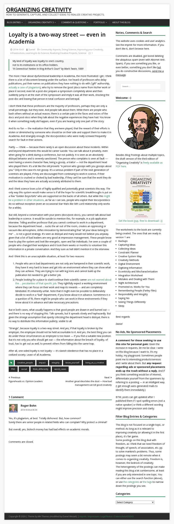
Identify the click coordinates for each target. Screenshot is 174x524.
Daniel (32, 49)
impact (42, 362)
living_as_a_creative (94, 362)
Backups (123, 241)
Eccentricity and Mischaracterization (138, 271)
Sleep (121, 305)
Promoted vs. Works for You (134, 286)
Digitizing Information (130, 267)
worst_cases (60, 369)
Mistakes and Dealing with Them (136, 279)
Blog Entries (14, 22)
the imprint (126, 44)
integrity (55, 362)
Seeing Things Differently (132, 302)
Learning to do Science (37, 53)
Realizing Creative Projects (63, 53)
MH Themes (43, 516)
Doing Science (69, 49)
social (24, 369)
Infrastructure (17, 53)
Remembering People (130, 290)
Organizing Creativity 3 (41, 22)
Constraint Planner (128, 252)
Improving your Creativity (90, 49)
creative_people (25, 362)
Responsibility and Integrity (133, 294)
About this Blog (121, 22)
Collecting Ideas (127, 248)
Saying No (123, 298)
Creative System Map (130, 256)
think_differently (40, 369)
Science (82, 53)
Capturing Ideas (126, 244)
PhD (13, 369)
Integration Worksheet (130, 275)
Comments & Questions (73, 22)
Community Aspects (51, 49)
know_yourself (72, 362)
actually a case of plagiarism (24, 87)
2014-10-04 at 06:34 (29, 410)
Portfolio (99, 22)
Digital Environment (129, 263)
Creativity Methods (128, 260)
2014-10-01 (18, 49)
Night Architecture (128, 282)
